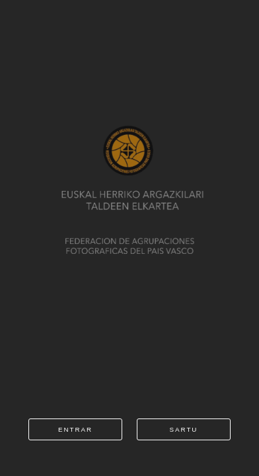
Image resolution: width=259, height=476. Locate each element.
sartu (184, 429)
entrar (75, 429)
